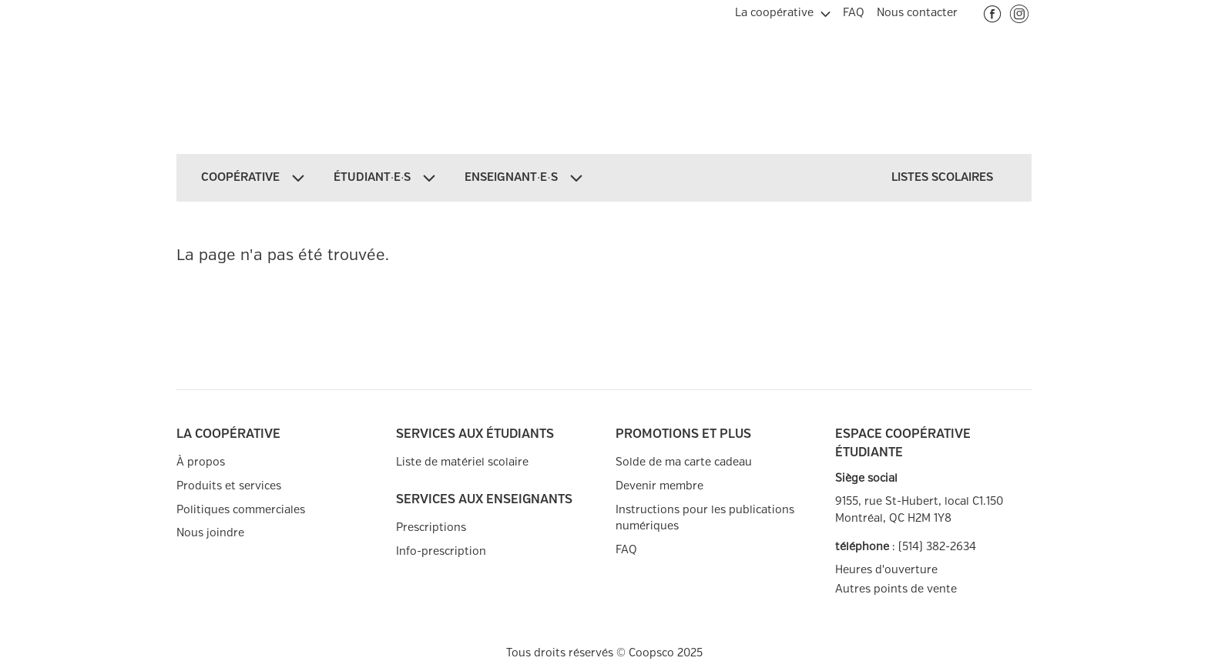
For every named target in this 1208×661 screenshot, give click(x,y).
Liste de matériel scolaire (462, 462)
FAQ (626, 550)
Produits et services (228, 486)
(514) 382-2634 (937, 547)
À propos (200, 462)
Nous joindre (210, 533)
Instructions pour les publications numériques (705, 518)
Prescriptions (431, 527)
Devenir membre (659, 486)
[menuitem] (783, 11)
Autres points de (896, 589)
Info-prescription (441, 551)
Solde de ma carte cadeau (684, 462)
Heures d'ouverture (886, 570)
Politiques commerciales (240, 510)
